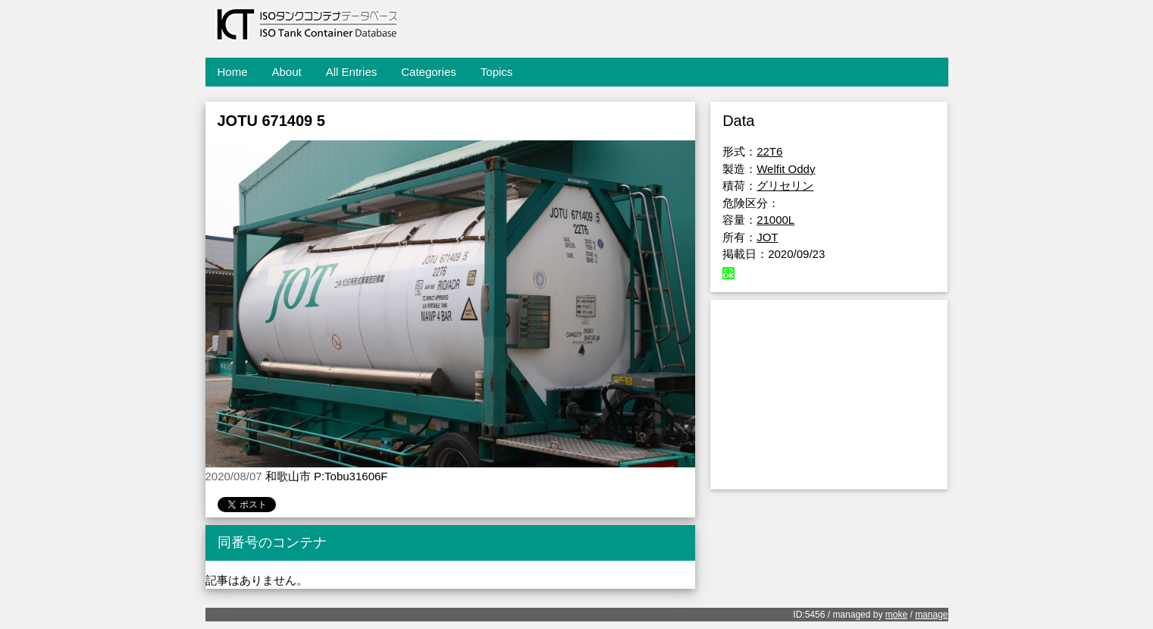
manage (931, 614)
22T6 (769, 151)
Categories (428, 71)
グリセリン (785, 185)
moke (896, 614)
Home (233, 71)
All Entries (352, 71)
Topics (497, 71)
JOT (767, 237)
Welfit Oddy (786, 168)
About (287, 71)
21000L (775, 219)
